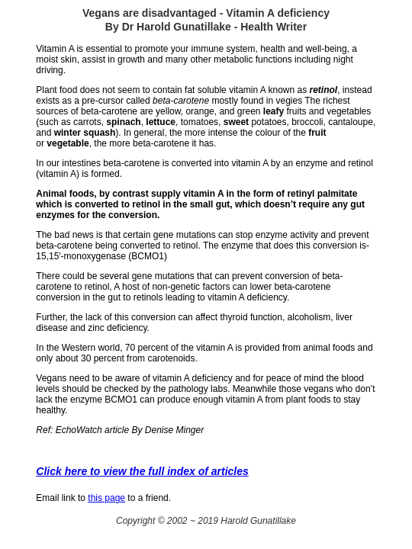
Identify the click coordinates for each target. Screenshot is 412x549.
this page (106, 498)
